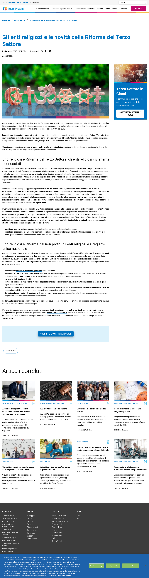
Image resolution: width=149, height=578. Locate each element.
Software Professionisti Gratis (11, 544)
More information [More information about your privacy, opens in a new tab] (64, 575)
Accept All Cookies (131, 566)
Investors (31, 533)
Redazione (7, 51)
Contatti (30, 518)
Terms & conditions (60, 521)
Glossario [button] (123, 9)
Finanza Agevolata (9, 549)
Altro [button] (100, 9)
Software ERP (8, 515)
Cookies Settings (96, 566)
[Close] (145, 565)
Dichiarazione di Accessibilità (58, 531)
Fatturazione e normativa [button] (84, 9)
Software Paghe (9, 538)
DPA (78, 515)
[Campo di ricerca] (131, 3)
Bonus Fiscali (7, 551)
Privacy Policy (58, 524)
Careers (30, 536)
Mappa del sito (58, 535)
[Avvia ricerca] (145, 3)
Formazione (32, 539)
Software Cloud (8, 529)
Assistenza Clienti (59, 515)
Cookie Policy (57, 527)
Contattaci (138, 8)
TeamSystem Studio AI (11, 518)
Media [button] (114, 9)
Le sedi (30, 521)
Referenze (31, 524)
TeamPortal (57, 541)
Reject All (113, 566)
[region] (74, 566)
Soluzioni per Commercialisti (8, 525)
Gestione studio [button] (42, 9)
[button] (34, 2)
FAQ (78, 518)
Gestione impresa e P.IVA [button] (62, 9)
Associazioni (7, 56)
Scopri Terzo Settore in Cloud (55, 334)
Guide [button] (107, 9)
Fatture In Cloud (8, 521)
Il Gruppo (31, 515)
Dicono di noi (32, 527)
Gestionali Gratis (9, 540)
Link (53, 538)
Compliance (32, 530)
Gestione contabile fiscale (10, 533)
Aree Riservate (58, 518)
